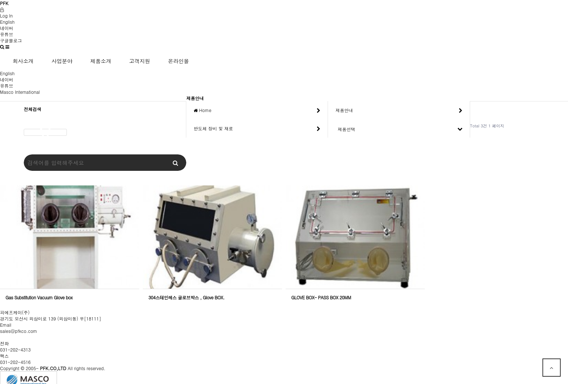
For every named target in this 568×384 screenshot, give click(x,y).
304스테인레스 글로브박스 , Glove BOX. (186, 297)
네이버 (6, 28)
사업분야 (62, 61)
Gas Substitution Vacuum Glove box (39, 297)
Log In (6, 15)
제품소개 (100, 61)
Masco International (20, 92)
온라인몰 (178, 61)
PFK (4, 3)
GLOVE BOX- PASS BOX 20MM (321, 297)
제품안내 (398, 110)
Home (257, 110)
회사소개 (23, 61)
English (7, 22)
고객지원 (139, 61)
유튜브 (6, 34)
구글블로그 (11, 40)
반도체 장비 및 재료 (257, 128)
